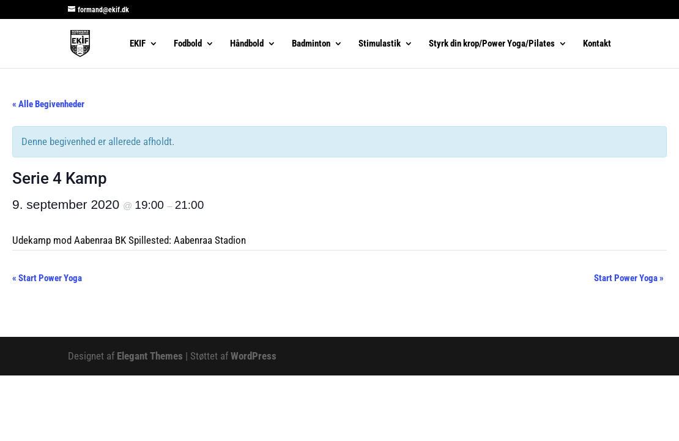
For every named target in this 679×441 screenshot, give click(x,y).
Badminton (311, 44)
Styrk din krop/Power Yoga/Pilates (492, 44)
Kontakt (597, 44)
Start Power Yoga (47, 278)
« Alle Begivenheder (48, 104)
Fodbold (188, 44)
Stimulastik (379, 44)
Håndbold (247, 44)
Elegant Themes (150, 356)
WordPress (253, 356)
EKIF (138, 44)
